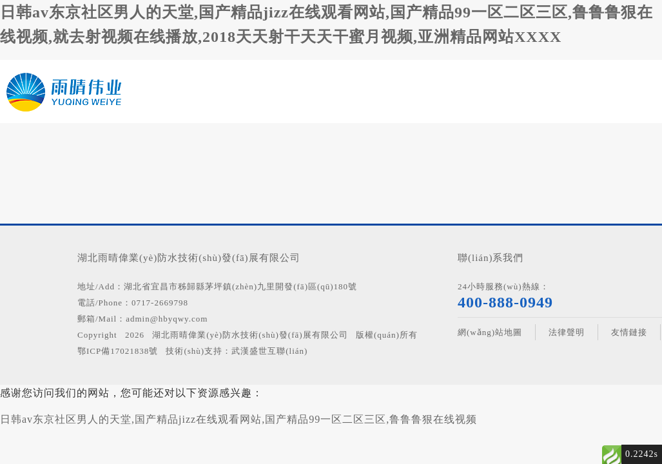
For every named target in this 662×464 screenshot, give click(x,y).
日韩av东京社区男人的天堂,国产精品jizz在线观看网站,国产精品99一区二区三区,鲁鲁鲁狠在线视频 (238, 419)
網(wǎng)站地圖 (490, 332)
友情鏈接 (629, 332)
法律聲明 (567, 332)
